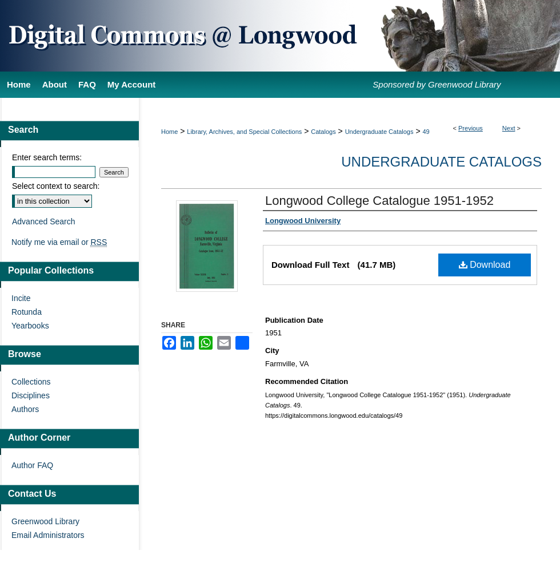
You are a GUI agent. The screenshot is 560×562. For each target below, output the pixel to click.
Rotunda (26, 311)
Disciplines (30, 395)
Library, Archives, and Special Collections (244, 131)
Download (485, 265)
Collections (30, 381)
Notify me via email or (59, 242)
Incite (20, 298)
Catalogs (323, 131)
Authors (25, 409)
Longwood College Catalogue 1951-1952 (379, 200)
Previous (470, 128)
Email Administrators (48, 535)
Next (508, 128)
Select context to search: (55, 186)
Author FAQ (32, 465)
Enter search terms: (47, 157)
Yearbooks (30, 325)
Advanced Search (43, 221)
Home (169, 131)
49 (425, 131)
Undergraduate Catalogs (379, 131)
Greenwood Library (45, 521)
